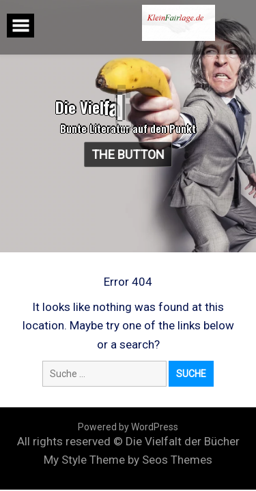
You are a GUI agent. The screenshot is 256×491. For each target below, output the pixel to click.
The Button (128, 154)
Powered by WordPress (128, 426)
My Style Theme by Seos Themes (128, 459)
